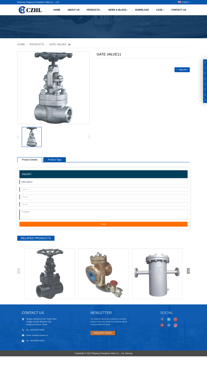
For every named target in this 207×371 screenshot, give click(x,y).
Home (56, 10)
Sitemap (128, 353)
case (160, 10)
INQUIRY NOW (90, 332)
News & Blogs (118, 10)
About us (74, 10)
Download (142, 10)
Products (94, 10)
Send (103, 224)
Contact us (178, 10)
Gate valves (57, 44)
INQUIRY (183, 69)
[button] (89, 137)
